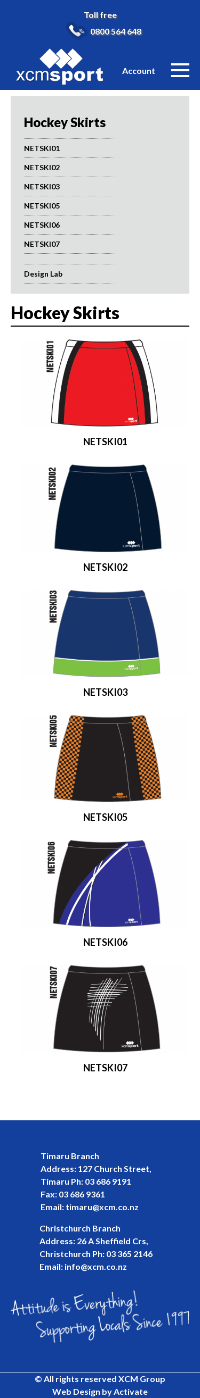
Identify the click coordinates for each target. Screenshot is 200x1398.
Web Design (76, 1391)
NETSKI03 (42, 186)
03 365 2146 (129, 1254)
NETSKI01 (42, 148)
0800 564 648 (115, 31)
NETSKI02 (42, 167)
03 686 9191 (108, 1181)
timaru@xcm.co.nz (102, 1207)
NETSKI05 (42, 205)
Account (138, 70)
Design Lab (43, 273)
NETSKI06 (42, 224)
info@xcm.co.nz (96, 1266)
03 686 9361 (82, 1194)
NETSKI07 (42, 243)
